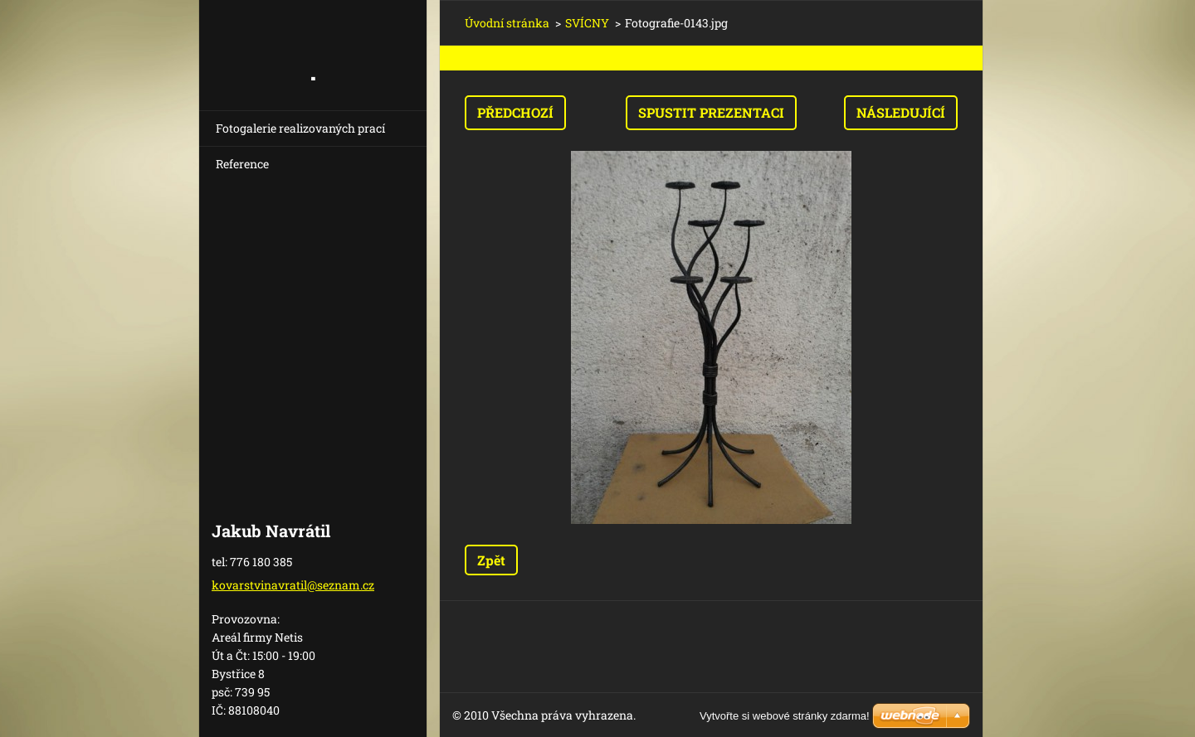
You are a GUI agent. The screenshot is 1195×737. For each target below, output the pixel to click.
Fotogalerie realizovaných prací (300, 128)
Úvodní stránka (507, 23)
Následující (900, 112)
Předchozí (515, 112)
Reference (242, 164)
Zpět (491, 560)
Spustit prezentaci (711, 112)
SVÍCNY (587, 23)
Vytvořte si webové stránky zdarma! (785, 716)
